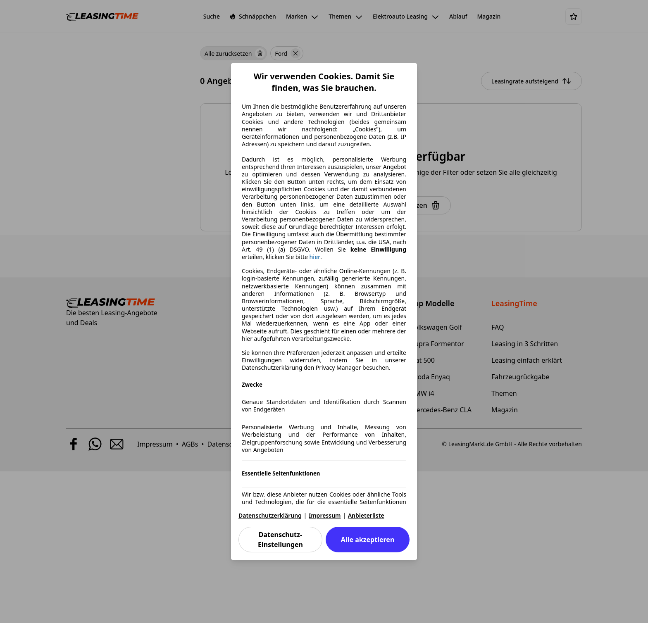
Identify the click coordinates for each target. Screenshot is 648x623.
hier (315, 257)
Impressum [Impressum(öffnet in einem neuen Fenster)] (325, 515)
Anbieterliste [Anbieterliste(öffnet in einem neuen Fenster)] (366, 515)
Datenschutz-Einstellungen (280, 539)
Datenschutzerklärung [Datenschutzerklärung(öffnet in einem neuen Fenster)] (270, 515)
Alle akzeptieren (367, 539)
